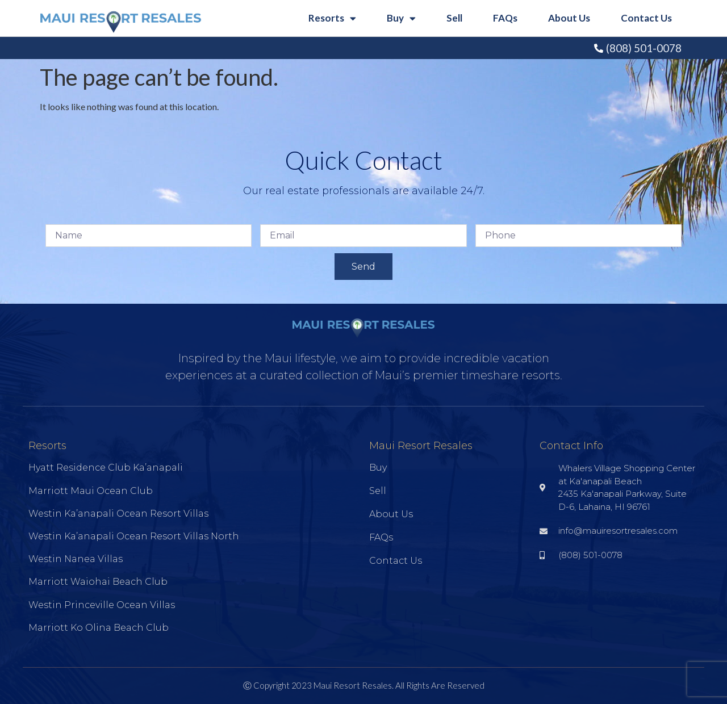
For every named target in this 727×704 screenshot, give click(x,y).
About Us (569, 18)
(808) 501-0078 (644, 48)
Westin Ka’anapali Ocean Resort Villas (118, 513)
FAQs (505, 18)
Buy (401, 18)
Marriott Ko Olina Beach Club (98, 627)
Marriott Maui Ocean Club (90, 490)
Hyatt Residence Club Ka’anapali (105, 467)
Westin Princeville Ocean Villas (101, 605)
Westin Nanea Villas (75, 559)
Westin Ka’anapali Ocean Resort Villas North (133, 536)
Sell (454, 18)
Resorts (332, 18)
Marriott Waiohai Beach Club (98, 581)
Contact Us (646, 18)
